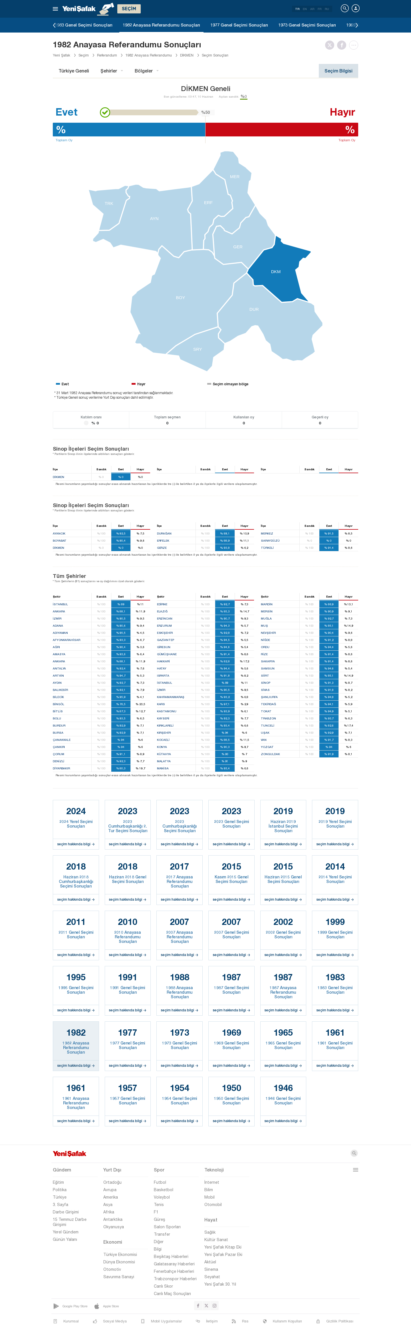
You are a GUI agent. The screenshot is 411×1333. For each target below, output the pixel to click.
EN (305, 9)
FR (319, 9)
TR (297, 9)
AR (312, 9)
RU (327, 9)
